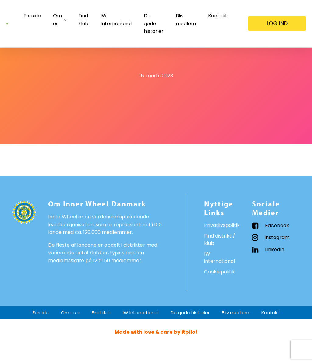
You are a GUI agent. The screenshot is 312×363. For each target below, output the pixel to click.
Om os (57, 19)
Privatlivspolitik (222, 225)
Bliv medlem (186, 19)
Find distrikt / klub (219, 239)
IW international (219, 257)
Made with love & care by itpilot (156, 332)
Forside (32, 15)
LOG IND (277, 23)
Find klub (83, 19)
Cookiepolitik (219, 271)
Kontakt (217, 15)
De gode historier (154, 23)
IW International (116, 19)
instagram (277, 237)
